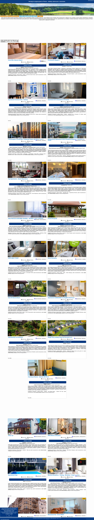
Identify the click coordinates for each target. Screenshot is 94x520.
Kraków (83, 83)
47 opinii (33, 348)
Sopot (84, 498)
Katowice (44, 242)
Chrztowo (83, 44)
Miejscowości (16, 16)
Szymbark (43, 321)
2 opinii (55, 388)
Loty (22, 16)
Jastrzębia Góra (82, 162)
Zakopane (83, 419)
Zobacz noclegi (28, 68)
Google (3, 509)
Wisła (84, 242)
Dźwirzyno (83, 281)
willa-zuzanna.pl (91, 0)
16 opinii (83, 151)
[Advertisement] (47, 30)
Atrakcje (34, 16)
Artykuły (40, 16)
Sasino (44, 281)
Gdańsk (44, 44)
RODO (11, 513)
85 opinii (30, 446)
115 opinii (71, 269)
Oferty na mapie (10, 16)
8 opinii (40, 150)
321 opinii (32, 269)
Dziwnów (83, 123)
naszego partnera (23, 78)
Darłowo (83, 321)
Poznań (44, 83)
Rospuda (83, 202)
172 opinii (35, 190)
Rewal (44, 459)
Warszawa (43, 123)
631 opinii (40, 229)
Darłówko (44, 419)
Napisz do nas (59, 518)
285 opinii (72, 446)
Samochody (28, 16)
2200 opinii (33, 71)
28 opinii (71, 229)
